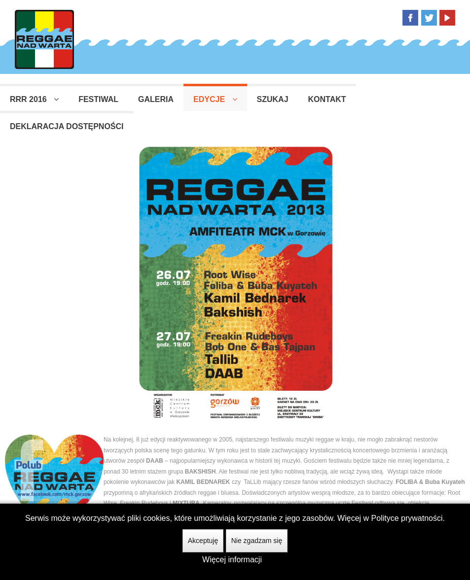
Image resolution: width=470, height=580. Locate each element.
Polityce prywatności (407, 518)
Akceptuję (203, 541)
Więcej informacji (232, 559)
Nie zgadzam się (257, 541)
